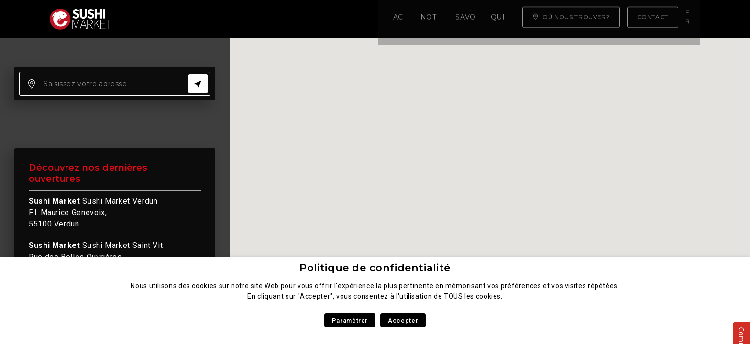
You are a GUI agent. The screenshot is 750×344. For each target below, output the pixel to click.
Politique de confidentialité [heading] (375, 268)
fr (690, 18)
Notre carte (205, 19)
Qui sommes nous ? (356, 19)
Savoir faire (274, 19)
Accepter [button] (403, 320)
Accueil (147, 19)
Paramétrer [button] (350, 320)
